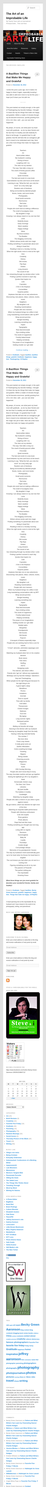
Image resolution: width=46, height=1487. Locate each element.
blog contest (25, 1330)
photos (31, 1372)
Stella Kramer (11, 1245)
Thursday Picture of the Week (17, 1139)
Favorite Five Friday (13, 1123)
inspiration (12, 1354)
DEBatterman (11, 1473)
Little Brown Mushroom (15, 1227)
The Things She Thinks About (17, 1183)
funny (31, 1346)
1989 (7, 1325)
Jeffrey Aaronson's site (14, 1219)
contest (14, 1336)
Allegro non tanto (12, 1152)
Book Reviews (11, 1118)
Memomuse (10, 1170)
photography (28, 1367)
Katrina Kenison (12, 1222)
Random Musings (12, 1134)
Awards (17, 53)
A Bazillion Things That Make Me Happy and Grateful (18, 373)
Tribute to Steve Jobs (30, 53)
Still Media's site (12, 1247)
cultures (28, 1339)
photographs (11, 1368)
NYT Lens (9, 1237)
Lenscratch (10, 1224)
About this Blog (19, 43)
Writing (9, 1144)
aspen (18, 1325)
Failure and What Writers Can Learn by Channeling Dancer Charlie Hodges (22, 1423)
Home (9, 43)
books (30, 1333)
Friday (27, 1346)
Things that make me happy (19, 894)
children (35, 1333)
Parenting (9, 1129)
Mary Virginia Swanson (14, 1229)
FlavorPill (9, 1217)
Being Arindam (11, 1155)
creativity (21, 1339)
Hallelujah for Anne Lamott (29, 1473)
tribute (16, 1381)
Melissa (9, 1428)
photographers (30, 1363)
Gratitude (16, 355)
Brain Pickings (11, 1207)
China (8, 1336)
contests (20, 1336)
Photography (11, 1131)
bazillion (28, 355)
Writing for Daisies (13, 1190)
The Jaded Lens (12, 1180)
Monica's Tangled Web (14, 1173)
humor (28, 1349)
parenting (19, 1363)
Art (7, 1116)
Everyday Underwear (14, 1157)
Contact (9, 53)
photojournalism (16, 1373)
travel (10, 1380)
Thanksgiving (14, 359)
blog (7, 1258)
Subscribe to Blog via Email (17, 937)
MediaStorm (10, 1232)
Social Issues (11, 1136)
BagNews (9, 1202)
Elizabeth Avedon (12, 1212)
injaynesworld (11, 1165)
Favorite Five (34, 1342)
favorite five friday (15, 1345)
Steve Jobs (30, 1377)
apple (11, 1325)
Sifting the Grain (12, 1178)
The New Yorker (12, 1250)
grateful (14, 357)
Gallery (34, 48)
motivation (28, 1359)
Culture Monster (12, 1209)
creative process (11, 1339)
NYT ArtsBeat (11, 1234)
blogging (16, 1333)
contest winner (30, 1336)
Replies (24, 359)
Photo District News (13, 1240)
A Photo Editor (11, 1199)
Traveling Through (13, 1185)
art (14, 1325)
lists (7, 359)
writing (23, 1380)
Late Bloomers (11, 1168)
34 (37, 370)
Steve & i (23, 1377)
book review (24, 1333)
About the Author (12, 48)
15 (37, 74)
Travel (8, 1141)
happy (35, 357)
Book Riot (10, 1204)
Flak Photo (10, 1214)
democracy (35, 1339)
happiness (28, 357)
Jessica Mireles (12, 1448)
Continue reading (23, 350)
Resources (24, 48)
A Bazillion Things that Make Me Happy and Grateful (18, 77)
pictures (10, 1377)
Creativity (9, 1121)
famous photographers (17, 1342)
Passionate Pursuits (13, 1175)
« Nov (13, 1098)
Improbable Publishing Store (16, 58)
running (16, 1377)
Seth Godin (10, 1242)
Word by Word (11, 1188)
